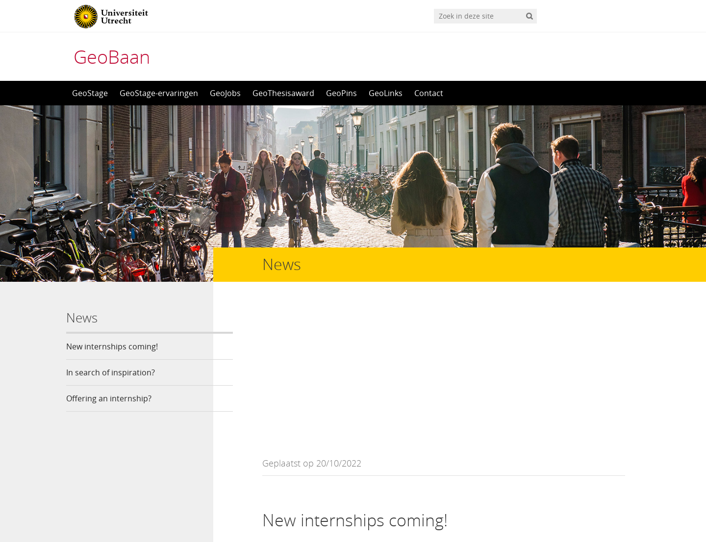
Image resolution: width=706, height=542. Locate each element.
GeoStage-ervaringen (159, 93)
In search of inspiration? (110, 372)
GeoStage (90, 93)
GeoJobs (225, 93)
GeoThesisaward (283, 93)
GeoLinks (386, 93)
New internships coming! (112, 346)
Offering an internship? (108, 398)
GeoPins (341, 93)
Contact (428, 93)
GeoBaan (112, 56)
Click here (590, 411)
